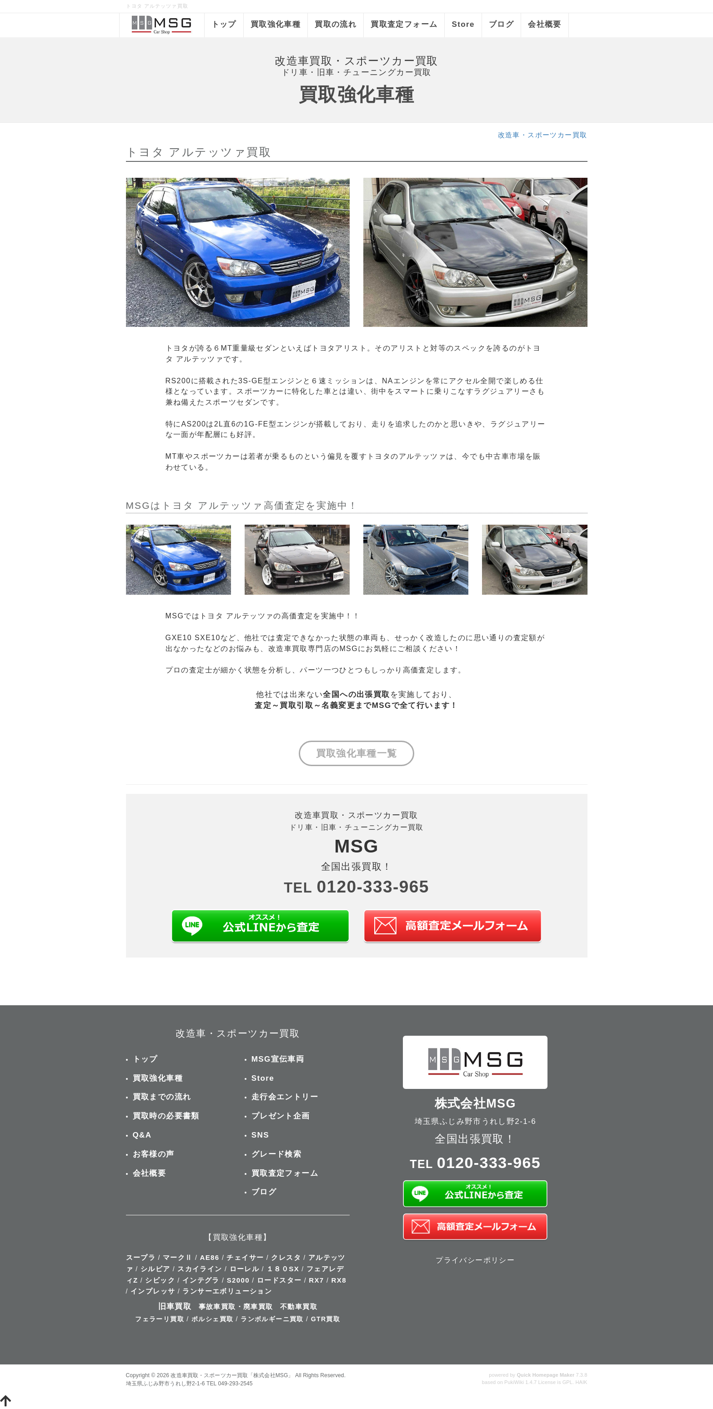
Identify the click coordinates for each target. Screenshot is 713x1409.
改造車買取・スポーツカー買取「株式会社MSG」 (232, 1375)
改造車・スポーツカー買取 (542, 135)
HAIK (581, 1382)
